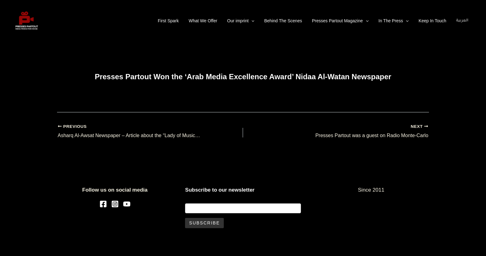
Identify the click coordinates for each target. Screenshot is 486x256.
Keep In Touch (432, 20)
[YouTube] (126, 204)
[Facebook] (103, 204)
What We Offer (203, 20)
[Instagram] (115, 204)
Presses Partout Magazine (340, 20)
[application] (251, 20)
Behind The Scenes (283, 20)
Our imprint (240, 20)
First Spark (168, 20)
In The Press (393, 20)
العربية (462, 21)
